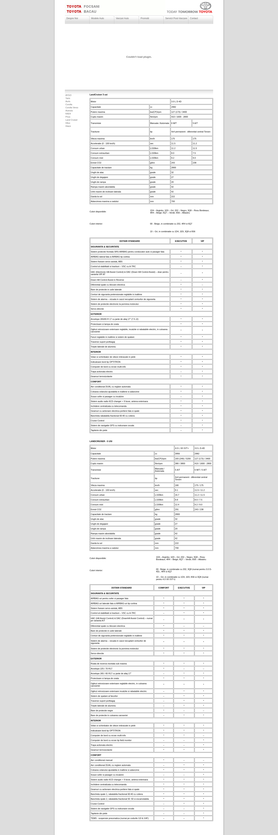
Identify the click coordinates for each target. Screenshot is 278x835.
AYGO (68, 95)
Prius (67, 117)
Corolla (68, 104)
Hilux (67, 123)
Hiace (68, 126)
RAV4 (68, 114)
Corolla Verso (71, 107)
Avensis (69, 110)
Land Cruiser (71, 120)
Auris (67, 101)
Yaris (67, 98)
